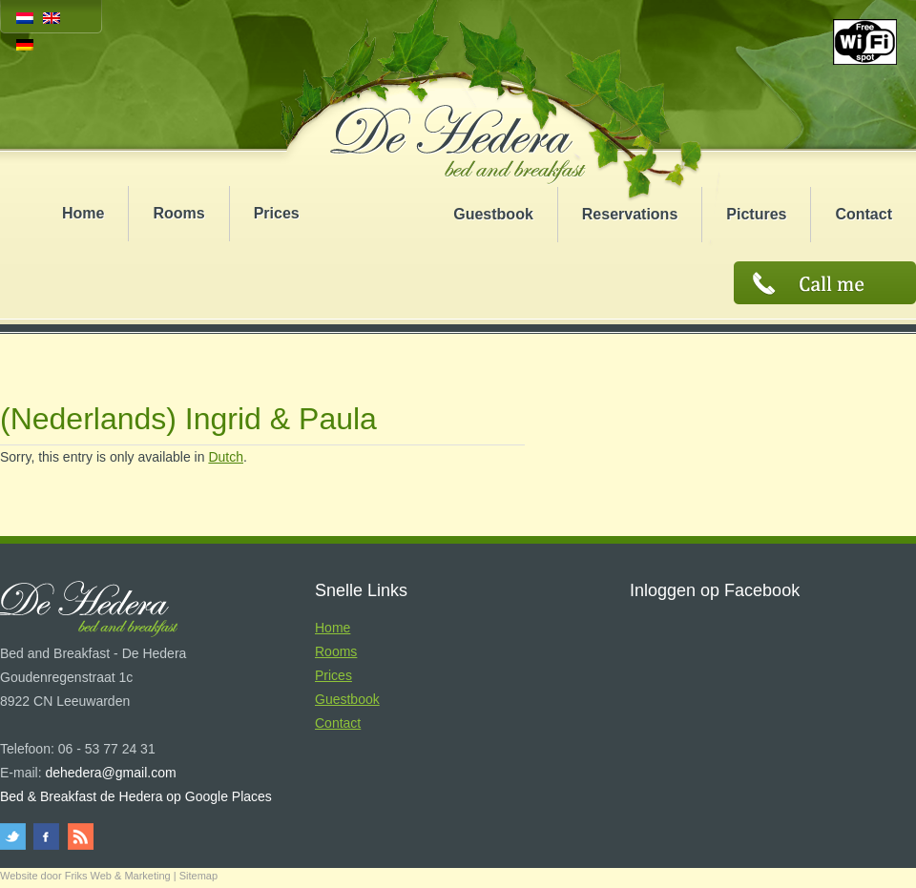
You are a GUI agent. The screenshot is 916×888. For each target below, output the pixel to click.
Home (83, 213)
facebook (47, 836)
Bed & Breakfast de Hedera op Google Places (136, 796)
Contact (863, 214)
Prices (277, 213)
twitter (16, 836)
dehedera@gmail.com (110, 772)
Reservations (630, 214)
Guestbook (493, 214)
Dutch (225, 457)
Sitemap (198, 875)
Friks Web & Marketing (118, 875)
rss (79, 836)
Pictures (756, 214)
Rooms (178, 213)
